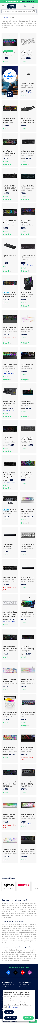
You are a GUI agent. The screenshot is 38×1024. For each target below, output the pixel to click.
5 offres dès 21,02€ (26, 93)
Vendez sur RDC (24, 985)
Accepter (28, 1018)
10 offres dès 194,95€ (9, 621)
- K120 (14, 256)
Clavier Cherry (23, 889)
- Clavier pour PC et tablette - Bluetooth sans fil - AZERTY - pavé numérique (28, 88)
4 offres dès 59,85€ (26, 824)
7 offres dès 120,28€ (8, 373)
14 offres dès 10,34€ (8, 482)
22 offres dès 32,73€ (8, 410)
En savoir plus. (13, 1007)
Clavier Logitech (8, 889)
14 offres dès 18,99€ (27, 265)
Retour (6, 17)
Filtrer (33, 1021)
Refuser (9, 1012)
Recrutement (23, 987)
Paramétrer (10, 1018)
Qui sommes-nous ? (8, 985)
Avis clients (5, 987)
